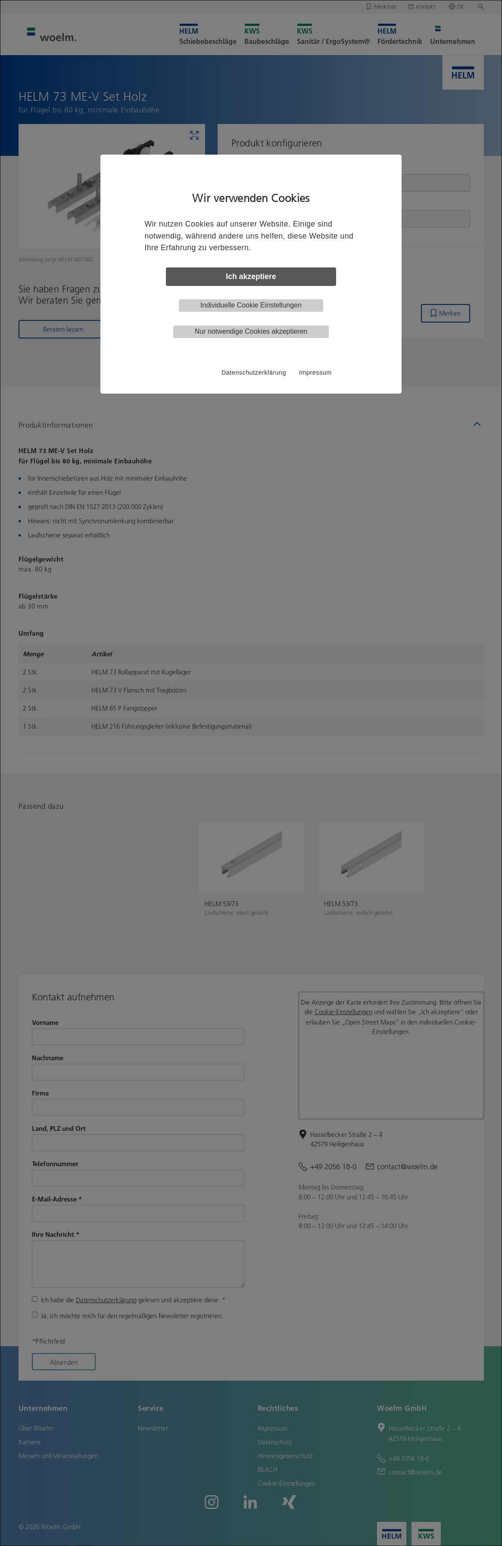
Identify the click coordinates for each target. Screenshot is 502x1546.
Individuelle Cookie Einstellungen (251, 305)
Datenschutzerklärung (253, 372)
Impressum (315, 372)
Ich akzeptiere (251, 276)
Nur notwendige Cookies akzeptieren (251, 331)
